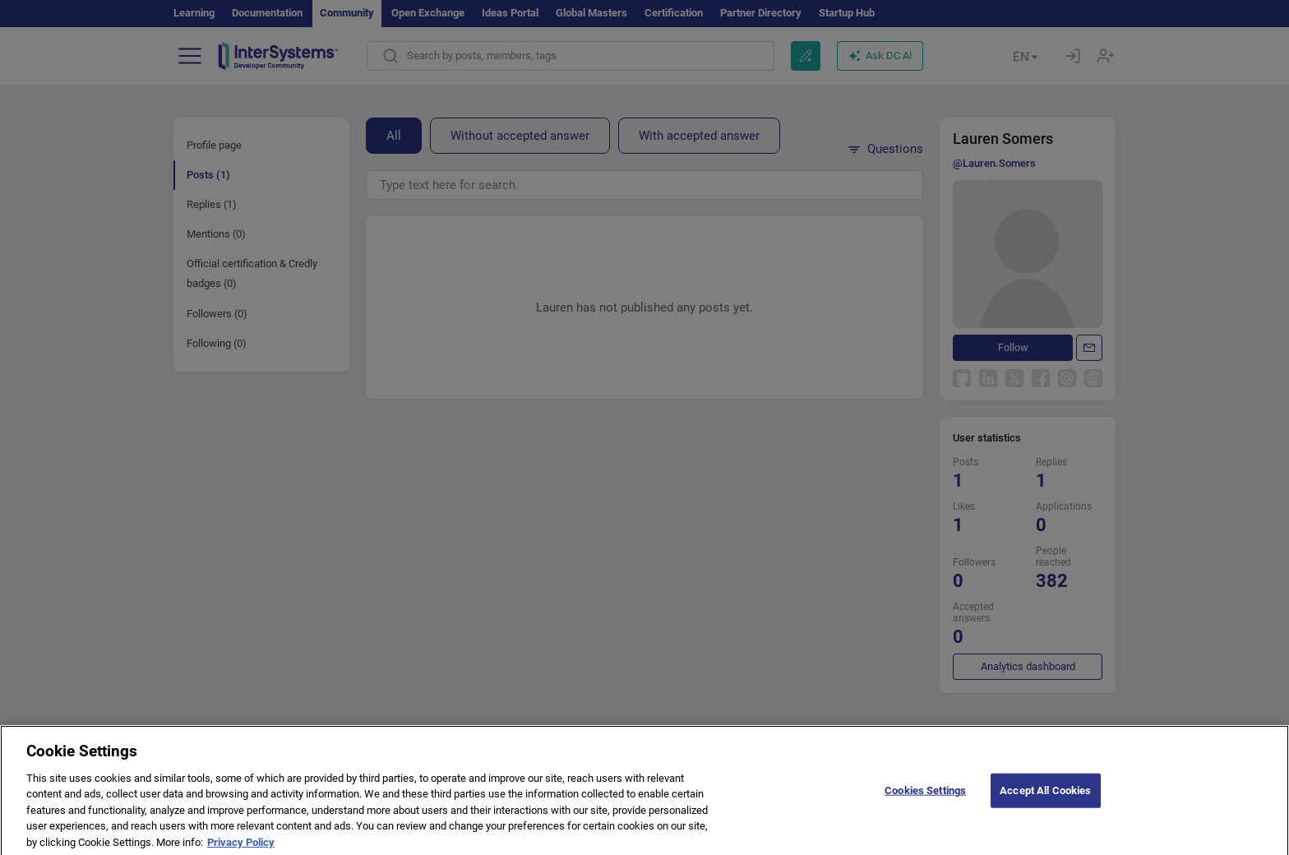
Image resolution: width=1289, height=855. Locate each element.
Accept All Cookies (1045, 802)
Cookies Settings (925, 802)
